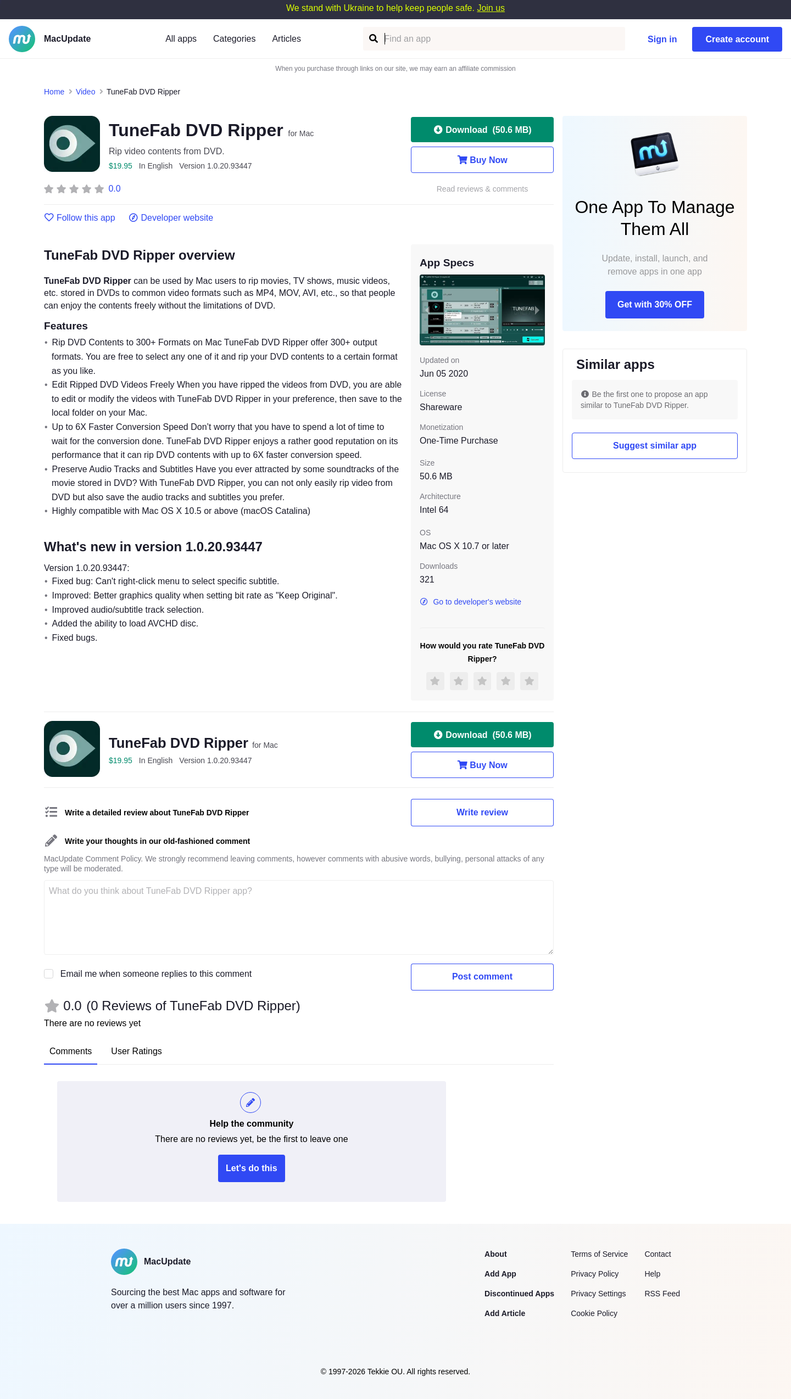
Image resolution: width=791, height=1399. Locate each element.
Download (482, 130)
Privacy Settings (598, 1294)
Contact (657, 1254)
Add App (500, 1274)
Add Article (504, 1313)
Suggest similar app (655, 445)
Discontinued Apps (519, 1294)
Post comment (482, 976)
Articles (286, 38)
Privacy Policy (595, 1274)
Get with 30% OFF (654, 304)
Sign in (662, 39)
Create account (737, 39)
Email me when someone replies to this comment (156, 973)
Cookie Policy (594, 1313)
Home (54, 92)
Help (652, 1274)
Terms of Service (599, 1254)
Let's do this (251, 1168)
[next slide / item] (537, 310)
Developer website (171, 218)
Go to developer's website (470, 602)
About (495, 1254)
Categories (234, 38)
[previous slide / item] (427, 310)
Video (86, 92)
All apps (181, 38)
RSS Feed (662, 1294)
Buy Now (482, 160)
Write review (482, 812)
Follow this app (79, 218)
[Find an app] (372, 39)
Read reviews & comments (482, 189)
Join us (491, 8)
